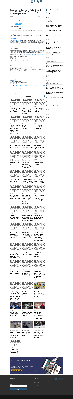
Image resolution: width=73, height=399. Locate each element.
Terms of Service (36, 380)
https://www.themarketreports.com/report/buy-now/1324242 (34, 54)
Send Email (14, 80)
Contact (36, 385)
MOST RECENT (14, 5)
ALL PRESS (20, 5)
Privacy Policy (36, 382)
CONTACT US (25, 5)
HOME (11, 5)
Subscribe (18, 389)
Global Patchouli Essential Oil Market (16, 40)
